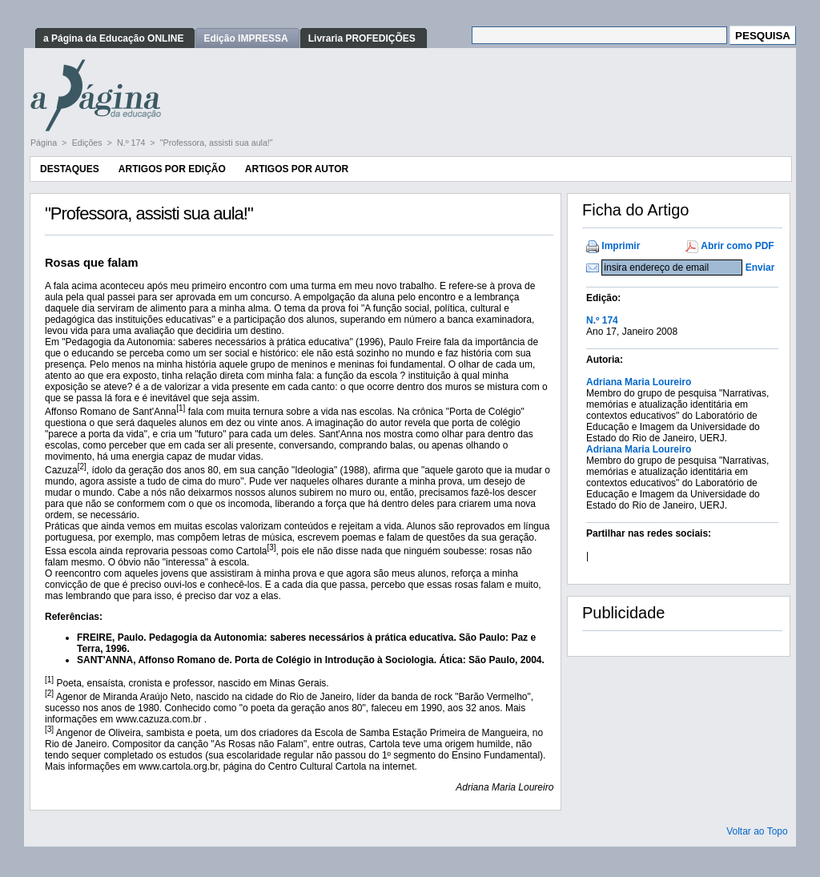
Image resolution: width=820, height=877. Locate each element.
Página (44, 142)
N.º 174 (132, 142)
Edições (88, 142)
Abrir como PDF (737, 245)
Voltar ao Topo (757, 831)
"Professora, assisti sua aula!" (216, 142)
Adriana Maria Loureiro (638, 382)
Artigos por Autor (296, 169)
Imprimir (620, 245)
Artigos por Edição (172, 169)
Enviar (760, 267)
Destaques (69, 169)
